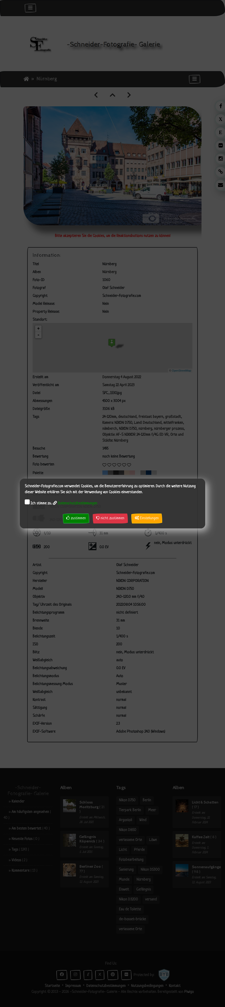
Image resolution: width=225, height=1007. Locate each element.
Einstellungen (147, 518)
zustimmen (76, 518)
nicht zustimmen (110, 518)
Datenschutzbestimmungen (77, 503)
